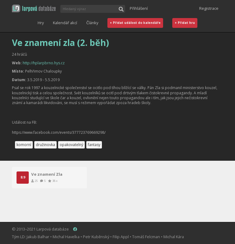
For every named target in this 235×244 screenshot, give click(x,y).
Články (92, 22)
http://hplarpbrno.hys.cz (44, 63)
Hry (41, 22)
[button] (34, 8)
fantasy (94, 144)
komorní (24, 144)
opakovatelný (71, 144)
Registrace (208, 8)
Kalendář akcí (65, 22)
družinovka (45, 144)
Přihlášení (139, 8)
